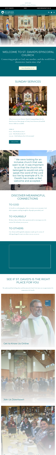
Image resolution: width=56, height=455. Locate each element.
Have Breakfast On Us (44, 8)
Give (25, 8)
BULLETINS (14, 142)
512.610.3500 (28, 3)
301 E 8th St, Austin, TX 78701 (28, 5)
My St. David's (9, 8)
